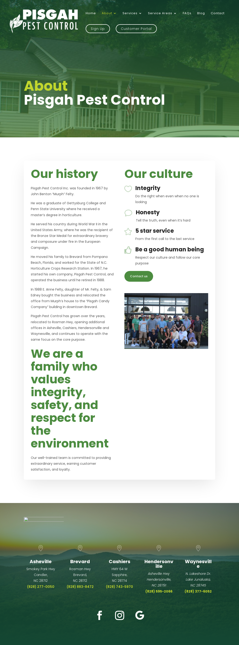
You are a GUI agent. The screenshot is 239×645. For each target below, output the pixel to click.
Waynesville (198, 563)
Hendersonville (158, 563)
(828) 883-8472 (80, 586)
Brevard (80, 561)
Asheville (41, 561)
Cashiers (119, 561)
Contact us (139, 276)
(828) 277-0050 (40, 586)
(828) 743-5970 (119, 586)
